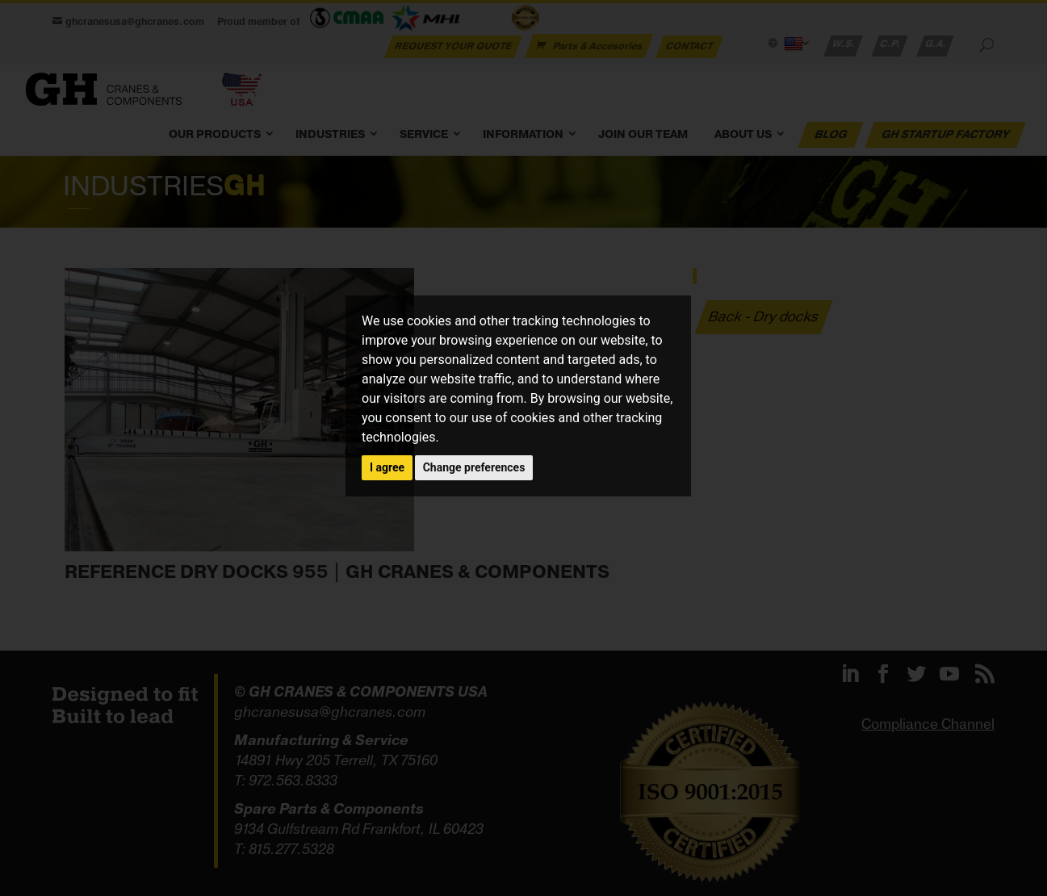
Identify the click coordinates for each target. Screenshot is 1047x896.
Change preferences (474, 467)
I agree (387, 467)
